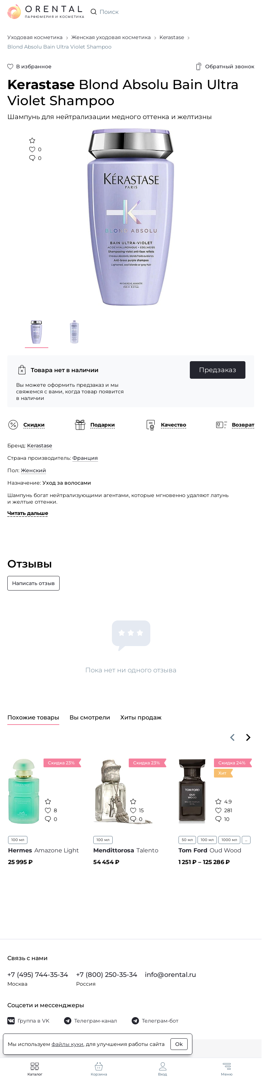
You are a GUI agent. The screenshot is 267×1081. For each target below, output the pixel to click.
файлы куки (67, 1044)
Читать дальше (27, 513)
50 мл (187, 839)
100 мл (17, 839)
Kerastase (39, 445)
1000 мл (229, 839)
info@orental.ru (170, 975)
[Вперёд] (248, 737)
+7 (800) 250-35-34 (106, 975)
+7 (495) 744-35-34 (37, 975)
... (246, 839)
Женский (33, 470)
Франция (85, 458)
